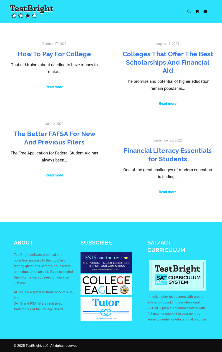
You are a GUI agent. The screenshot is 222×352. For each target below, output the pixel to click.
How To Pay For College (54, 54)
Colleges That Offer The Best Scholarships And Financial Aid (168, 62)
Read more (54, 87)
